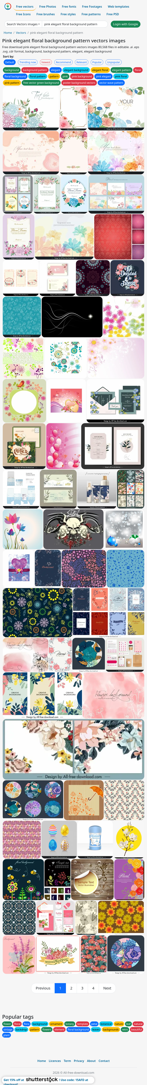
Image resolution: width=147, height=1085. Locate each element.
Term (67, 1061)
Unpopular (113, 62)
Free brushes (45, 14)
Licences (55, 1061)
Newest (46, 62)
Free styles (68, 14)
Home (8, 33)
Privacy (79, 1061)
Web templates (118, 7)
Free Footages (92, 7)
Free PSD (113, 14)
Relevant (82, 62)
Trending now (27, 62)
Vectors (21, 33)
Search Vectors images (22, 24)
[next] (107, 988)
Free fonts (69, 7)
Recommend (63, 62)
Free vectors (24, 7)
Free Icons (23, 14)
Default (9, 62)
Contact (104, 1061)
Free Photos (47, 7)
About (91, 1061)
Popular (97, 62)
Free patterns (91, 14)
